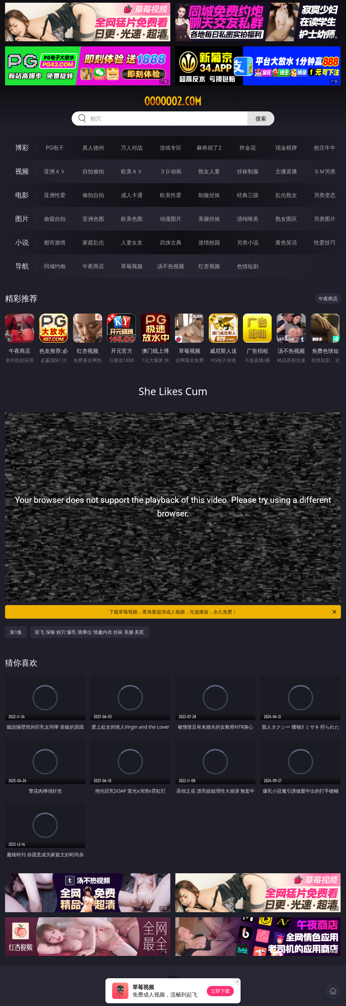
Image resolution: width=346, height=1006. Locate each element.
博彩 (22, 147)
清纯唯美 (247, 218)
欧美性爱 (170, 195)
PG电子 (55, 147)
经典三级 (247, 195)
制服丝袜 (209, 195)
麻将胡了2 (209, 147)
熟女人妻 (209, 171)
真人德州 (93, 147)
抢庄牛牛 (325, 147)
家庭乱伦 (93, 242)
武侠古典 (170, 242)
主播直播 (286, 171)
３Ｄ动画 (170, 171)
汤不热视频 (170, 266)
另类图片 (325, 218)
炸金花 (248, 147)
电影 (22, 194)
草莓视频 (132, 266)
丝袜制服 (247, 171)
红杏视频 (209, 266)
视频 (22, 171)
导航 (22, 266)
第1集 (16, 632)
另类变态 (325, 195)
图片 (22, 218)
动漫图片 (170, 218)
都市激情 (55, 242)
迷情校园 (209, 242)
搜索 (260, 118)
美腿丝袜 (209, 218)
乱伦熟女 (286, 195)
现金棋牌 (286, 147)
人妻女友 (132, 242)
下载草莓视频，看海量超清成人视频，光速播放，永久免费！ (223, 612)
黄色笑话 (286, 242)
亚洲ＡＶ (55, 171)
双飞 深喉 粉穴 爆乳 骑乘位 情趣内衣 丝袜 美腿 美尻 (89, 632)
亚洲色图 (93, 218)
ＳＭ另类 (325, 171)
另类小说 (247, 242)
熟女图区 (286, 218)
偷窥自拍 (55, 218)
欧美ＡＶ (132, 171)
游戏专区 (170, 147)
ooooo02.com (172, 101)
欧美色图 (132, 218)
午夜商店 (93, 266)
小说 (22, 242)
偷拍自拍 (93, 195)
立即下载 (220, 991)
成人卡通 (132, 195)
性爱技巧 (325, 242)
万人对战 (132, 147)
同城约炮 (55, 266)
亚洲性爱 (55, 195)
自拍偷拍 (93, 171)
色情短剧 (247, 266)
